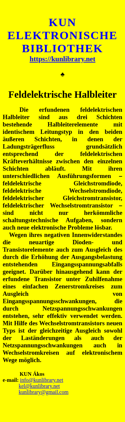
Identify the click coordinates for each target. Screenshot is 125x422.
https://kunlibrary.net (62, 59)
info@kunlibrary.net (41, 380)
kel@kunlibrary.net (39, 386)
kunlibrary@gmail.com (43, 392)
